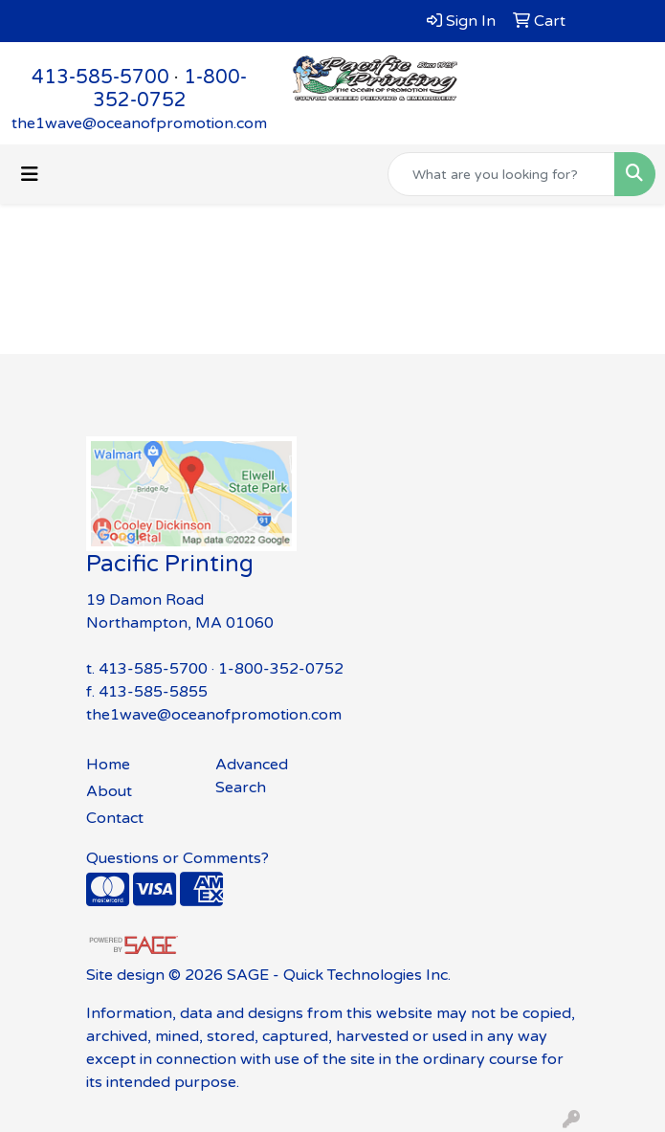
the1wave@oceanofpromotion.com (139, 123)
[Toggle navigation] (30, 175)
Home (108, 764)
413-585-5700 (100, 77)
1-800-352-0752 (170, 89)
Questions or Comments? (177, 858)
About (109, 791)
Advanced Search (251, 776)
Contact (115, 818)
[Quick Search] (501, 174)
